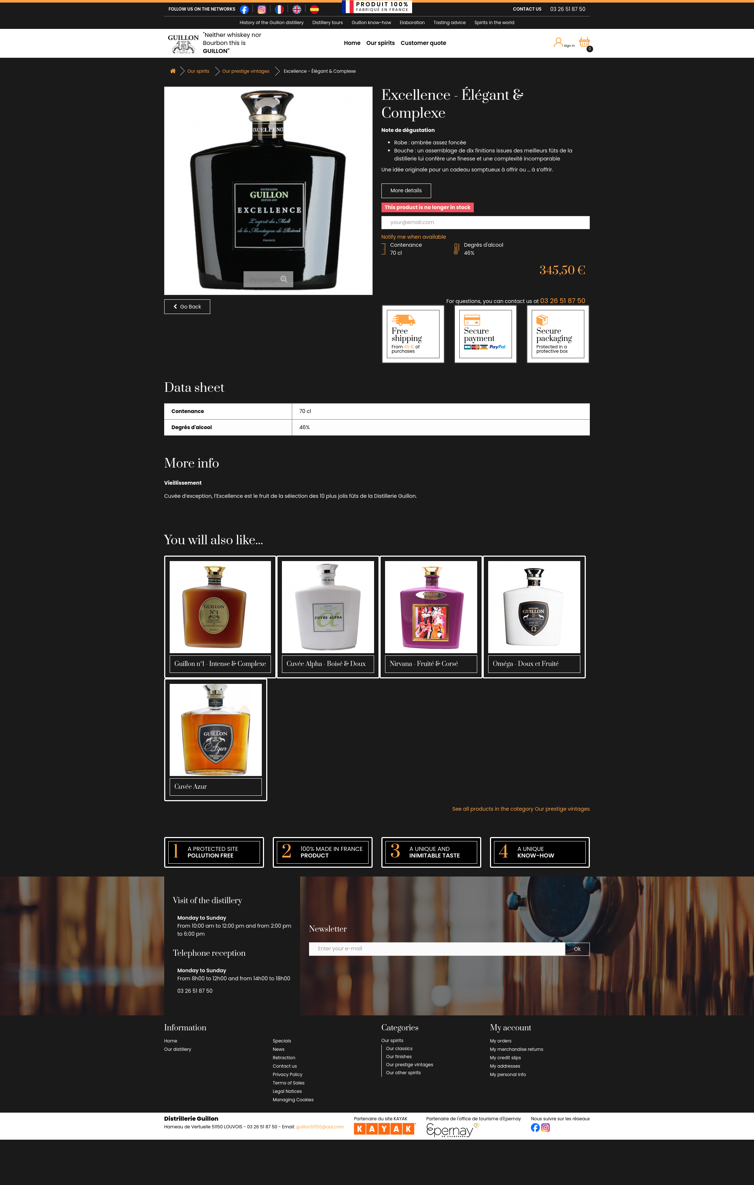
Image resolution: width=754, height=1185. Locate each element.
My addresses (505, 1066)
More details (406, 190)
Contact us (285, 1066)
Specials (282, 1041)
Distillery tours (328, 22)
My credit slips (505, 1058)
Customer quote (423, 43)
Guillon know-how (371, 22)
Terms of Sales (289, 1083)
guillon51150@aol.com (320, 1127)
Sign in (564, 43)
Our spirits (380, 43)
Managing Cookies (293, 1100)
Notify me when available (413, 237)
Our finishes (399, 1056)
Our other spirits (403, 1072)
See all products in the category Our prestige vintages (521, 809)
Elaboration (412, 22)
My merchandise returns (516, 1049)
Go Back (187, 306)
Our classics (399, 1048)
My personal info (508, 1074)
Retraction (284, 1058)
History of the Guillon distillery (272, 22)
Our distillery (177, 1049)
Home (352, 43)
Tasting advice (450, 22)
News (278, 1049)
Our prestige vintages (409, 1064)
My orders (501, 1041)
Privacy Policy (287, 1074)
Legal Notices (287, 1091)
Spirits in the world (494, 22)
